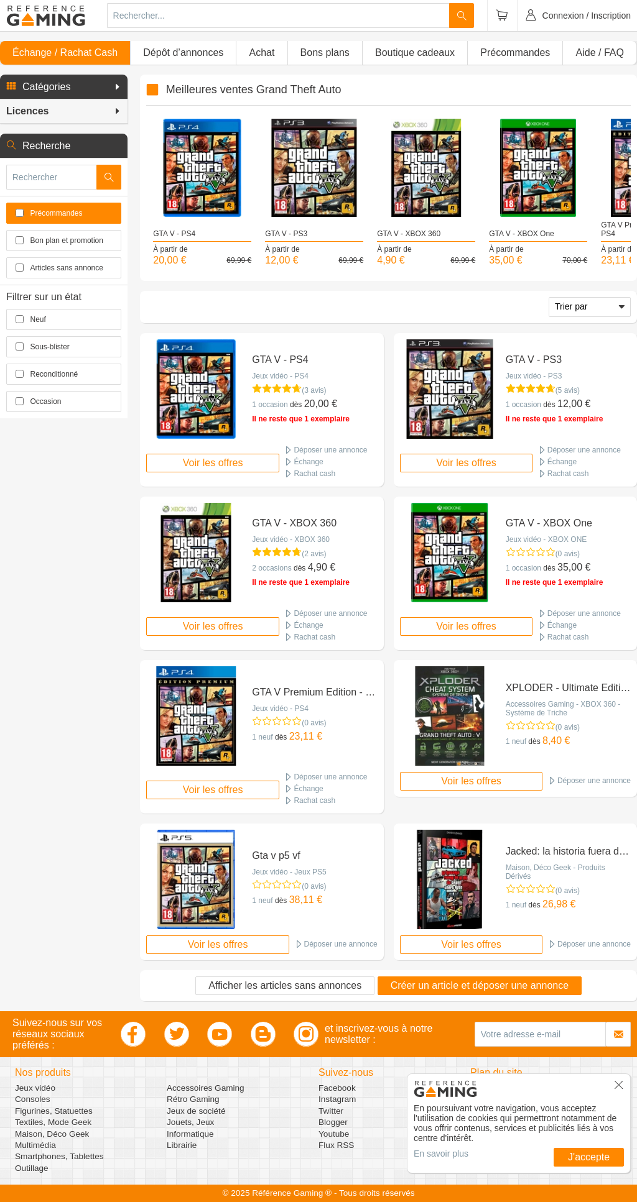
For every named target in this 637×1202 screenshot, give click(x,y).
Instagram (337, 1099)
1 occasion (269, 404)
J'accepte (589, 1157)
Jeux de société (196, 1111)
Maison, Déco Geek (52, 1134)
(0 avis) (568, 553)
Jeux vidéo (35, 1088)
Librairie (182, 1145)
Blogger (333, 1122)
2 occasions (271, 568)
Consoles (32, 1099)
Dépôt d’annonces (183, 52)
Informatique (190, 1134)
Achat (261, 52)
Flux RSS (336, 1145)
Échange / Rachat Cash (65, 52)
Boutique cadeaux (415, 52)
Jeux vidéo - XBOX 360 (291, 539)
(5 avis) (568, 390)
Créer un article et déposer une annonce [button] (480, 985)
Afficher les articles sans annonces (284, 985)
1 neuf (262, 737)
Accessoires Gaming (205, 1088)
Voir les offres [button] (213, 462)
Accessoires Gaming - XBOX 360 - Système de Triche (563, 708)
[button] (64, 87)
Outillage (32, 1168)
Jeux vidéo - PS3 (534, 376)
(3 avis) (314, 390)
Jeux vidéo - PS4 (280, 376)
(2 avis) (314, 553)
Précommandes (515, 52)
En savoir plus (441, 1153)
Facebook (337, 1088)
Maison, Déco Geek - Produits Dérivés (555, 872)
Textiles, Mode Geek (53, 1122)
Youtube (333, 1134)
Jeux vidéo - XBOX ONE (546, 539)
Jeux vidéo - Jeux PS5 (289, 872)
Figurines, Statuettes (54, 1111)
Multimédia (35, 1145)
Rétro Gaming (193, 1099)
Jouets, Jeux (190, 1122)
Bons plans (325, 52)
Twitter (330, 1111)
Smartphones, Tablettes (59, 1156)
